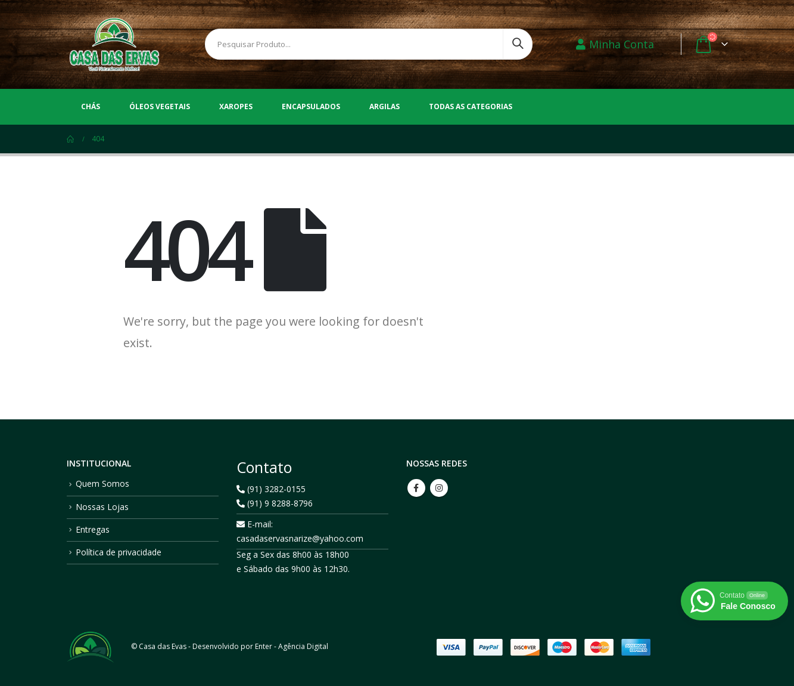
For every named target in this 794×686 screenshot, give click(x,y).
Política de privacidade (118, 552)
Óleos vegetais (159, 106)
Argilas (384, 106)
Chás (90, 106)
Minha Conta (615, 44)
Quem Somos (102, 483)
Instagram (439, 488)
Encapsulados (311, 106)
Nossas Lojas (102, 506)
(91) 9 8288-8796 (274, 503)
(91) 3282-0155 (271, 489)
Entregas (93, 529)
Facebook (416, 488)
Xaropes (236, 106)
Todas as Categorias (470, 106)
